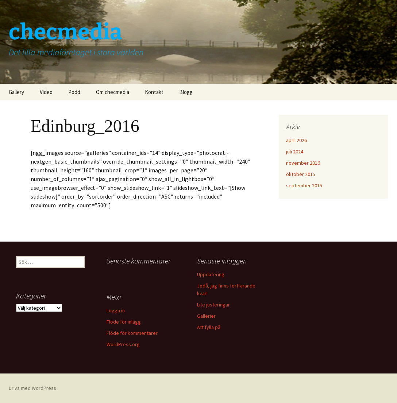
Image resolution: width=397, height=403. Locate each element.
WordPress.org (123, 344)
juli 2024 (294, 151)
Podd (74, 92)
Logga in (116, 310)
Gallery (16, 92)
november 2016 (303, 163)
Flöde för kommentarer (132, 333)
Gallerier (206, 316)
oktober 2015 (300, 174)
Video (46, 92)
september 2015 (304, 185)
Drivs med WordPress (32, 388)
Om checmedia (112, 92)
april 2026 (296, 140)
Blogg (186, 92)
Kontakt (154, 92)
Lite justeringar (213, 304)
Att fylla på (208, 327)
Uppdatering (210, 274)
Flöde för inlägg (124, 321)
